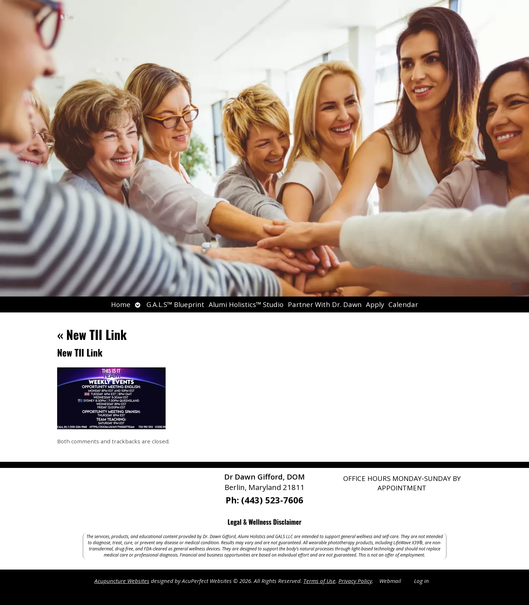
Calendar (403, 304)
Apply (375, 304)
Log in (421, 580)
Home (121, 304)
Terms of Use (319, 580)
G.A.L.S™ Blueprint (175, 304)
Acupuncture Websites (121, 580)
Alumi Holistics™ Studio (246, 304)
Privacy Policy (355, 580)
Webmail (390, 580)
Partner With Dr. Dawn (325, 304)
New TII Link (92, 334)
